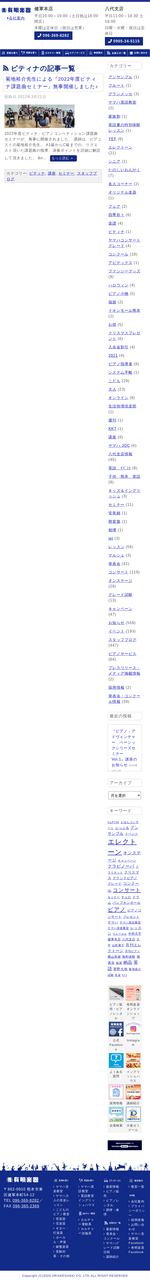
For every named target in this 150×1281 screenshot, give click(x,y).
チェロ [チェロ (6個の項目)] (126, 897)
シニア (114, 161)
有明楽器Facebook (136, 1250)
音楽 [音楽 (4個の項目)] (118, 975)
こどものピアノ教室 (61, 1212)
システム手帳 (120, 372)
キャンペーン (120, 609)
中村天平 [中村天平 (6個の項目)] (134, 933)
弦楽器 (60, 1223)
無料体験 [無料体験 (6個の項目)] (128, 956)
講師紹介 (112, 1256)
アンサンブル (120, 77)
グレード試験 (120, 595)
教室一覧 (137, 1186)
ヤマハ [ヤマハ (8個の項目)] (113, 922)
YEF (112, 139)
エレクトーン (120, 147)
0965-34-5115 (126, 41)
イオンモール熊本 (124, 311)
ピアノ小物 (118, 294)
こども (114, 381)
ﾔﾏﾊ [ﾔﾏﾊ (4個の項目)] (124, 975)
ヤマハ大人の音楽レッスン (61, 1200)
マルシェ (116, 555)
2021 (113, 356)
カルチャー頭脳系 (86, 1231)
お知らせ (116, 623)
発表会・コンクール (112, 1236)
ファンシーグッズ (124, 271)
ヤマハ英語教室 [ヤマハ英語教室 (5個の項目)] (130, 922)
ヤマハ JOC (119, 446)
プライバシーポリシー (137, 1210)
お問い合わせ (136, 1227)
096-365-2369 (26, 1206)
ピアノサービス (122, 654)
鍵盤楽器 (62, 1246)
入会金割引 (118, 347)
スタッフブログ (122, 640)
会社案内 (16, 18)
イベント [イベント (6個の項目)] (131, 834)
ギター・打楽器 (61, 1231)
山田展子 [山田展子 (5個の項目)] (118, 945)
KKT (112, 429)
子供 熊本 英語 (124, 476)
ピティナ (37, 173)
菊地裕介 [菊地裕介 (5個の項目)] (135, 969)
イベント (116, 631)
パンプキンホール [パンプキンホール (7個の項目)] (126, 902)
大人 (112, 389)
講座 (52, 173)
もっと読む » (62, 158)
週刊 (112, 420)
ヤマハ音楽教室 (61, 1189)
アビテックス (120, 263)
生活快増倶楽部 (122, 406)
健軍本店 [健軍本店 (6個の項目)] (114, 939)
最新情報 (112, 1186)
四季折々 (116, 215)
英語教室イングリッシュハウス (86, 1200)
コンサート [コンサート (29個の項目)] (127, 890)
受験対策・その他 (61, 1254)
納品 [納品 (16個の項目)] (127, 962)
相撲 (112, 530)
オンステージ (120, 581)
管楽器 (60, 1219)
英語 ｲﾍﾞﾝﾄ (119, 468)
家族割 (114, 116)
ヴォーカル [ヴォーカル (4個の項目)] (120, 933)
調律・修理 (111, 1212)
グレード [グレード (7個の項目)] (115, 883)
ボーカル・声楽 (59, 1240)
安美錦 (114, 513)
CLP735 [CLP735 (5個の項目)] (113, 822)
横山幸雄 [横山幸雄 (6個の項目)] (114, 956)
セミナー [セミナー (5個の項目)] (114, 897)
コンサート (118, 572)
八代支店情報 (120, 454)
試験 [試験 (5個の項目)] (111, 975)
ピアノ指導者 (120, 364)
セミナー (66, 173)
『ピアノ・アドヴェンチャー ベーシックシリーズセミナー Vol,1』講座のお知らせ (124, 748)
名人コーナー (120, 184)
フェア (114, 206)
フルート (116, 85)
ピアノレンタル (111, 1203)
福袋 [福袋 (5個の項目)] (119, 963)
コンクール (118, 254)
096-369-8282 (56, 36)
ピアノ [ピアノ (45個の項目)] (117, 909)
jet (110, 538)
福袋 (112, 302)
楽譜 (112, 223)
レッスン (116, 547)
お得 (112, 325)
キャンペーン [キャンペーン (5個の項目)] (127, 860)
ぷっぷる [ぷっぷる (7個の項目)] (122, 828)
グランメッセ (120, 94)
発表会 (114, 564)
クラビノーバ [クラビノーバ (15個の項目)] (121, 866)
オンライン (118, 398)
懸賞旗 (114, 522)
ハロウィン (118, 285)
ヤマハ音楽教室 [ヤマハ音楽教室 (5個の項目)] (118, 928)
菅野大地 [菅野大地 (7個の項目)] (120, 969)
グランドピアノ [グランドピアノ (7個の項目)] (125, 878)
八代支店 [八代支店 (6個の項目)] (128, 939)
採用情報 (116, 687)
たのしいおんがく (124, 170)
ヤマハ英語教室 (122, 102)
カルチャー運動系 (86, 1222)
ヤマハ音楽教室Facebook (136, 1238)
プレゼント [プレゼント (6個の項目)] (131, 917)
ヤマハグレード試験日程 (112, 1247)
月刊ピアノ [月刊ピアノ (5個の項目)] (132, 951)
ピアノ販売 (111, 1194)
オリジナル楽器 (122, 192)
